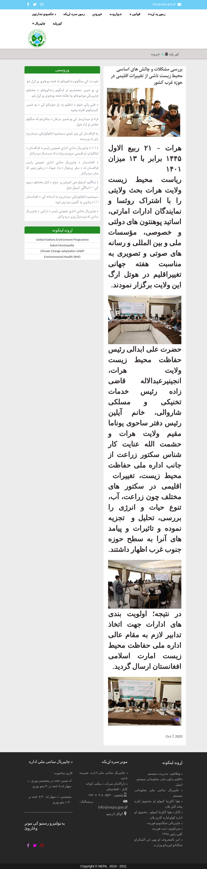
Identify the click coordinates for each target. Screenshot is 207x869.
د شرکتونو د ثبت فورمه (167, 829)
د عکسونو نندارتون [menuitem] (44, 14)
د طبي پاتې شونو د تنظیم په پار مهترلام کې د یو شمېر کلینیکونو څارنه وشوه (62, 107)
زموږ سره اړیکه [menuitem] (73, 14)
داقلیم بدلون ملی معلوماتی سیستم (159, 779)
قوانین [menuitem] (136, 14)
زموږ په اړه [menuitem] (157, 14)
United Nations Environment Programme (62, 240)
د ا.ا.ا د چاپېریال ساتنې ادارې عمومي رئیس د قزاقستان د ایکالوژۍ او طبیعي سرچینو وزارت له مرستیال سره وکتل (62, 150)
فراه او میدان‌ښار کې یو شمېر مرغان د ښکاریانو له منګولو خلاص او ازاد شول (62, 121)
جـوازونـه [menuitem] (115, 14)
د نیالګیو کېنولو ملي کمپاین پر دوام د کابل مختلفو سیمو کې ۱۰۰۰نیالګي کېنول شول (62, 185)
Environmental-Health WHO (62, 257)
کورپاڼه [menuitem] (57, 23)
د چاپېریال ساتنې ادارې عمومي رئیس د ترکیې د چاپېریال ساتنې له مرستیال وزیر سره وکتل (62, 213)
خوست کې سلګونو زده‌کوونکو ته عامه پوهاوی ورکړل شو (62, 81)
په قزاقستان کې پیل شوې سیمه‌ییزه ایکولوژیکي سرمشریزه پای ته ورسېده (62, 136)
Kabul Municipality (62, 245)
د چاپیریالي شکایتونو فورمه (165, 823)
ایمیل (178, 785)
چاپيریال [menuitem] (40, 23)
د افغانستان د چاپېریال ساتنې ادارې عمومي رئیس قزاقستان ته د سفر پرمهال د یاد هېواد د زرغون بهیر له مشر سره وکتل (62, 167)
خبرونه (155, 54)
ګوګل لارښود (114, 814)
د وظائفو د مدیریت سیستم (165, 774)
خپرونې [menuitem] (97, 14)
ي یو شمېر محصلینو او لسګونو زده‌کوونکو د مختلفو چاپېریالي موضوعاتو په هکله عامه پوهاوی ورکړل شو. (62, 92)
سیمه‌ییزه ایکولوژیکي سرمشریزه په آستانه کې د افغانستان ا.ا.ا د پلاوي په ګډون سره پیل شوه (62, 199)
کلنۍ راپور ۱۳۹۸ (172, 834)
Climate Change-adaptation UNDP (62, 251)
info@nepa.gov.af (164, 4)
